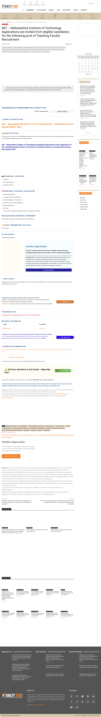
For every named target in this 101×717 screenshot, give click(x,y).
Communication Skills (6, 49)
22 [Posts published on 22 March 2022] (85, 69)
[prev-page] (3, 536)
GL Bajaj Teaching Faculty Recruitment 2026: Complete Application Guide (52, 614)
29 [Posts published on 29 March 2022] (85, 72)
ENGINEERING (8, 22)
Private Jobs (33, 51)
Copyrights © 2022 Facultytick (16, 357)
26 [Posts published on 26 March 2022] (97, 69)
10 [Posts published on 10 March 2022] (92, 63)
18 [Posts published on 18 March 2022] (94, 66)
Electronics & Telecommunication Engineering (12, 51)
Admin (67, 44)
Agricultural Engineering (7, 47)
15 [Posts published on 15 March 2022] (85, 66)
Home (3, 22)
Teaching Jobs (46, 51)
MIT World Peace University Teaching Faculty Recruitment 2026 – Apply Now (23, 593)
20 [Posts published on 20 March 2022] (79, 69)
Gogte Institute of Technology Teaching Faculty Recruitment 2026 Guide (52, 593)
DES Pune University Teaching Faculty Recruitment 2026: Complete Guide (8, 614)
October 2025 (83, 209)
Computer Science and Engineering (20, 49)
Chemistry (63, 47)
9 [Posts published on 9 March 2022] (88, 63)
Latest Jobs (65, 302)
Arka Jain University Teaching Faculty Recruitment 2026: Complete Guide (37, 614)
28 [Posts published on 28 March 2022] (82, 72)
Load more (88, 132)
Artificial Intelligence (18, 47)
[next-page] (5, 536)
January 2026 (83, 202)
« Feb (86, 74)
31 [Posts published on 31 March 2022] (92, 72)
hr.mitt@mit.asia (6, 328)
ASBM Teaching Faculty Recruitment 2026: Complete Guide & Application (23, 614)
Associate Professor (55, 47)
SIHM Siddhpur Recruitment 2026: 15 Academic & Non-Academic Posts (37, 593)
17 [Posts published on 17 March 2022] (92, 66)
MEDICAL (62, 589)
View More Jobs (65, 337)
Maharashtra (26, 51)
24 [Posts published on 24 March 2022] (92, 69)
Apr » (90, 74)
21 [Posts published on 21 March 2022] (82, 69)
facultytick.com (30, 257)
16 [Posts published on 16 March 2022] (88, 66)
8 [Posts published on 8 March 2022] (85, 63)
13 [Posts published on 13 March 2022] (79, 66)
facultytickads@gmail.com (39, 704)
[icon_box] (25, 4)
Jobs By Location (48, 270)
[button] (91, 3)
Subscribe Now (63, 370)
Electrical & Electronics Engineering (36, 49)
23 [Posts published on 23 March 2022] (88, 69)
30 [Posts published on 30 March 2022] (88, 72)
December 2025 (84, 204)
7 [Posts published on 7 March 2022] (82, 63)
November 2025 (84, 207)
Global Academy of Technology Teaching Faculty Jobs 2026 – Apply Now (67, 614)
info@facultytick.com (62, 393)
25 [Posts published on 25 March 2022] (94, 69)
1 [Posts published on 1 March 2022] (85, 60)
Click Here (42, 328)
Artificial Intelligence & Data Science (32, 47)
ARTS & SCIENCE (54, 527)
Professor (39, 51)
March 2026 (83, 200)
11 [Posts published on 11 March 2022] (94, 63)
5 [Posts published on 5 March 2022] (97, 60)
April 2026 (82, 197)
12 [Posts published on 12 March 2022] (97, 63)
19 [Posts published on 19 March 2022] (97, 66)
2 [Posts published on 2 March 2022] (88, 60)
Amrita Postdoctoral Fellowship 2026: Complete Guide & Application (93, 155)
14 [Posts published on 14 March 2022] (82, 66)
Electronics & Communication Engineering (55, 49)
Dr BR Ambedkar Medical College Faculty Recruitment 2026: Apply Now (67, 593)
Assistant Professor (45, 47)
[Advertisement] (38, 73)
